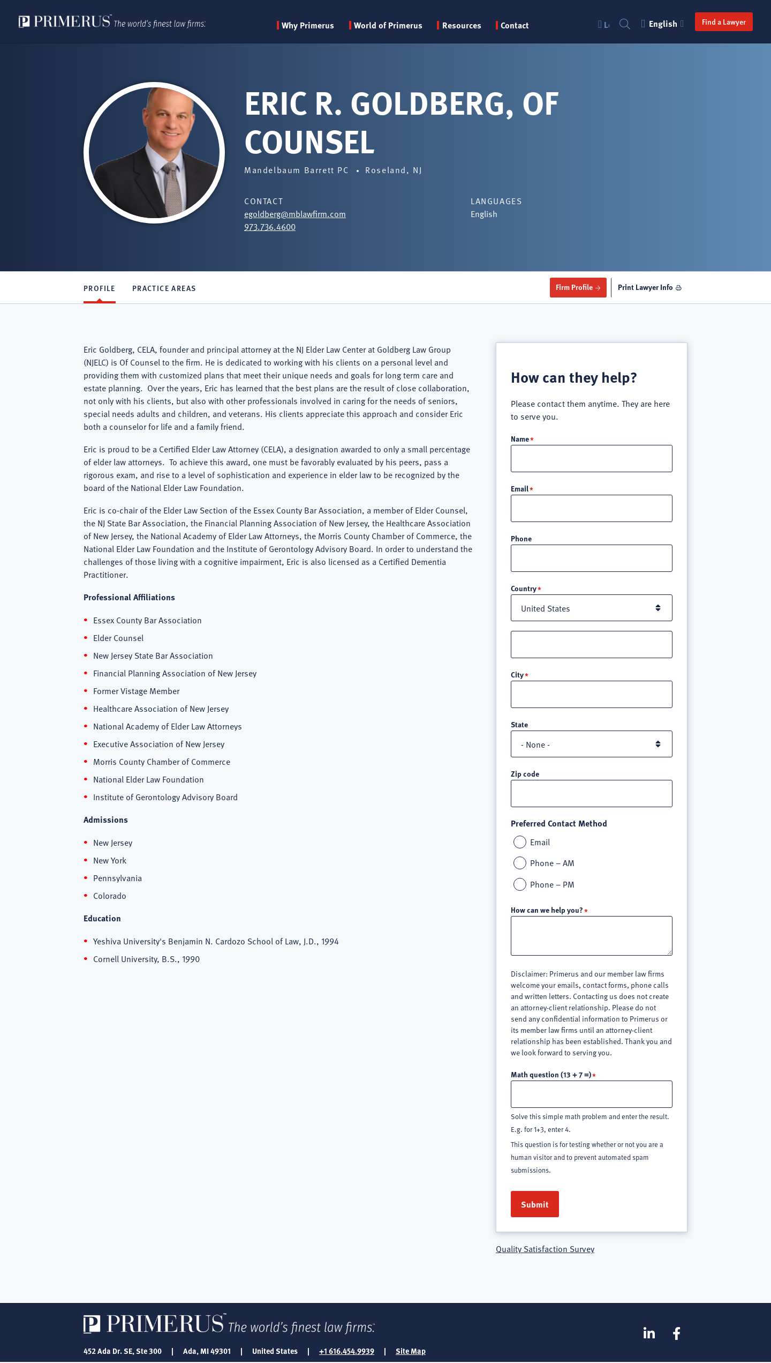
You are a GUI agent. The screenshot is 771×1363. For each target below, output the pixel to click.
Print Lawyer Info (644, 287)
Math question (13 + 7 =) (551, 1074)
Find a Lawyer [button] (723, 21)
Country (523, 588)
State (519, 724)
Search (624, 24)
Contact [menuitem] (517, 25)
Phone (521, 538)
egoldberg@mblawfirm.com (295, 213)
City (517, 674)
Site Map (411, 1351)
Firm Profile (572, 287)
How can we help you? (547, 910)
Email (519, 488)
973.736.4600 (270, 226)
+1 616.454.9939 (346, 1351)
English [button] (663, 23)
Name (520, 438)
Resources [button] (464, 25)
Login (605, 24)
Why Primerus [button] (310, 25)
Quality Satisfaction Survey (545, 1249)
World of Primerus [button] (391, 25)
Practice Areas (164, 287)
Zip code (525, 773)
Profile (100, 287)
